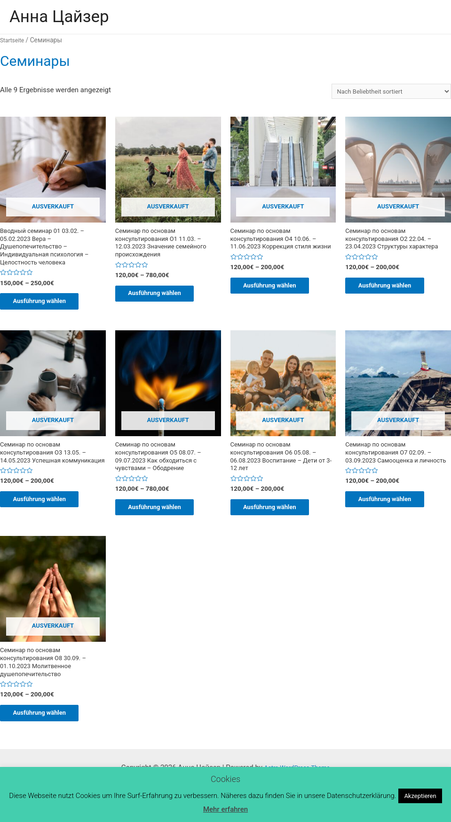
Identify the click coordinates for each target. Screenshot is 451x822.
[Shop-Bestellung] (382, 92)
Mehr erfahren (225, 809)
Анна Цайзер (59, 16)
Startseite (14, 40)
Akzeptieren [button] (420, 795)
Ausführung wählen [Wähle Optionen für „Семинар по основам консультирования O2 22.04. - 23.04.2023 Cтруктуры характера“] (395, 304)
